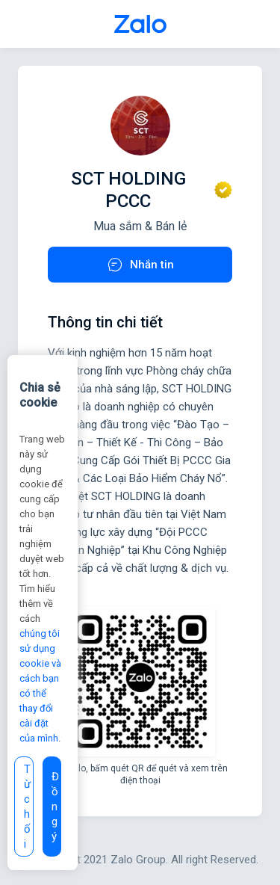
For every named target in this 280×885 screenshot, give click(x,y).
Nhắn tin (140, 265)
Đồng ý (55, 806)
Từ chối (27, 806)
